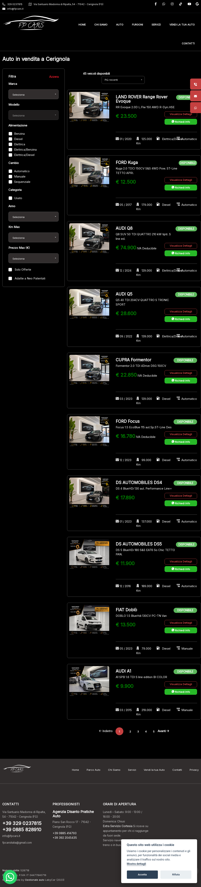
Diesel (18, 139)
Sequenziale (22, 182)
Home (75, 769)
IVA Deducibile (146, 248)
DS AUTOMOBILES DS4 (139, 482)
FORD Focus (128, 421)
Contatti (177, 769)
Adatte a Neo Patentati (29, 278)
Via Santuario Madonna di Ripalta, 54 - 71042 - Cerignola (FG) (66, 4)
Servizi (132, 769)
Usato (18, 198)
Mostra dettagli (136, 864)
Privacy (194, 769)
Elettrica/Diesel (24, 155)
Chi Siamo (114, 769)
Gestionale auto (34, 879)
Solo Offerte (22, 269)
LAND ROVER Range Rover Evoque (141, 99)
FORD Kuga (127, 162)
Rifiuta (176, 874)
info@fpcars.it (13, 8)
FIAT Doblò (126, 609)
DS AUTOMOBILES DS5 (139, 544)
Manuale (19, 176)
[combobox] (33, 94)
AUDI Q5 (124, 294)
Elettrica (19, 144)
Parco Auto (93, 769)
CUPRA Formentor (133, 359)
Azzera (54, 77)
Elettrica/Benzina (25, 149)
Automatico (22, 171)
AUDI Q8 (124, 228)
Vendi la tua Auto (154, 769)
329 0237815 (12, 4)
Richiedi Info (181, 121)
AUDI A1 (123, 671)
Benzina (19, 133)
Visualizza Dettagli (181, 114)
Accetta (142, 874)
